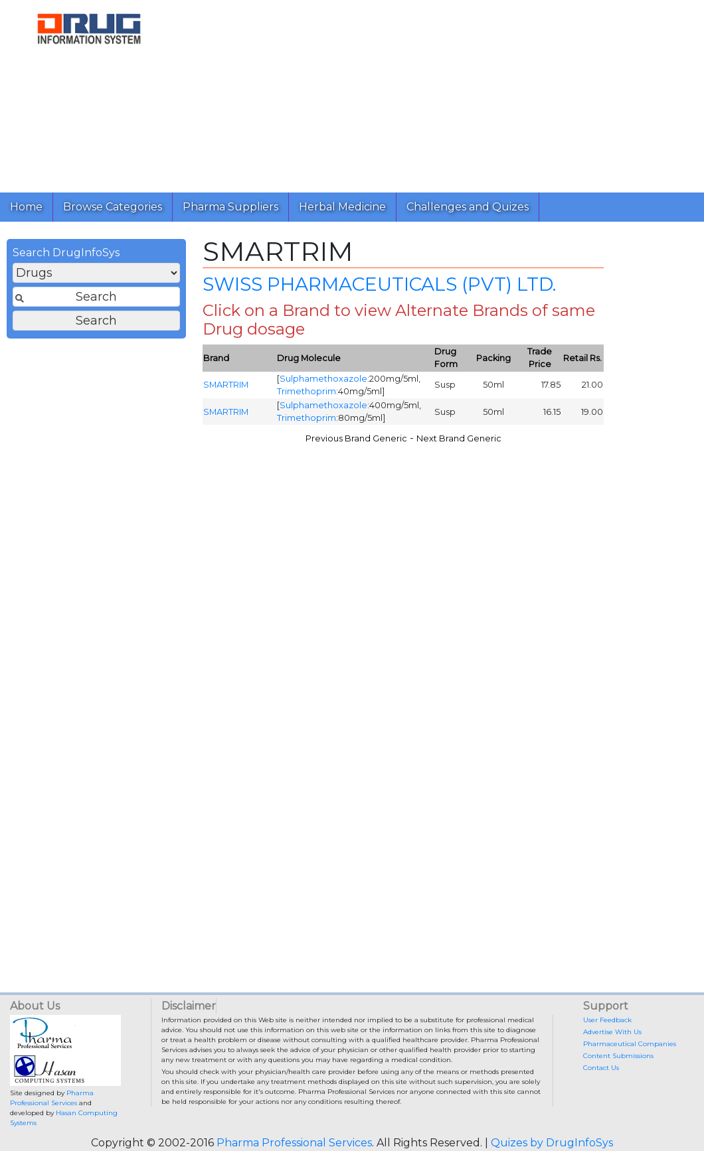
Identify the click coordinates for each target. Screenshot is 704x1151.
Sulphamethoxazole (323, 379)
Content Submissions (618, 1055)
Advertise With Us (612, 1032)
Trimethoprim (306, 391)
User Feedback (607, 1020)
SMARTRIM (225, 385)
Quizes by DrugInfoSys (552, 1142)
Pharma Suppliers (230, 206)
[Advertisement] (436, 93)
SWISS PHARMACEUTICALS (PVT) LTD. (379, 284)
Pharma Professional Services (294, 1142)
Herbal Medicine (342, 206)
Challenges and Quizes (467, 206)
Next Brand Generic (458, 438)
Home (26, 206)
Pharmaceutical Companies (629, 1043)
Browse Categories (112, 206)
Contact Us (601, 1067)
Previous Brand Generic (356, 438)
